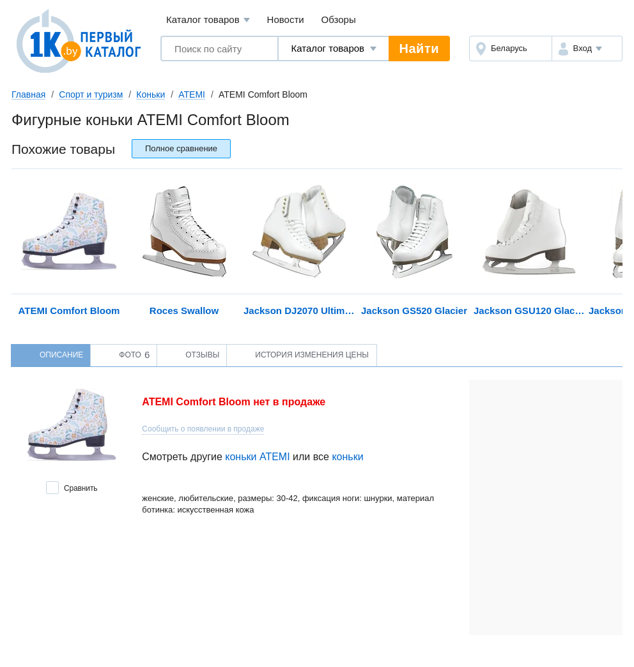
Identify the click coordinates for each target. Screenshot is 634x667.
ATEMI (191, 94)
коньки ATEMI (257, 456)
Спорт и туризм (91, 94)
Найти (419, 48)
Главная (28, 94)
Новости (285, 19)
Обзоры (338, 19)
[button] (587, 48)
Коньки (150, 94)
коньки (347, 456)
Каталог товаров (208, 20)
